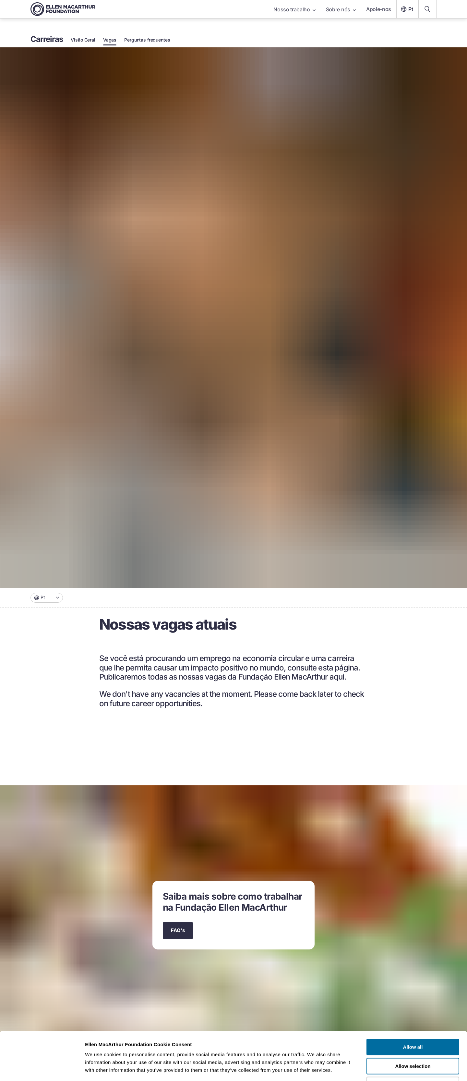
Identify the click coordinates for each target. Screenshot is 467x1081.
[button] (46, 598)
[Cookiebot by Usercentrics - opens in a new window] (42, 1068)
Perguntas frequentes (147, 40)
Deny (413, 1039)
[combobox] (46, 598)
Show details (340, 1068)
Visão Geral (83, 40)
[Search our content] (427, 9)
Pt (406, 9)
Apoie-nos (378, 9)
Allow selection (412, 1021)
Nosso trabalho (294, 9)
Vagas (109, 40)
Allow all (413, 1001)
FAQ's (178, 930)
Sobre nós (341, 9)
